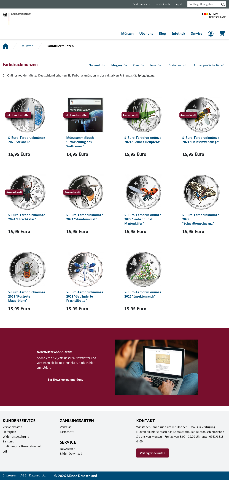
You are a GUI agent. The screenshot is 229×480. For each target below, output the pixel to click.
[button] (223, 4)
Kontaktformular (172, 432)
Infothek (178, 33)
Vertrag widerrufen (152, 448)
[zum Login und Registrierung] (210, 34)
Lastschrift (66, 432)
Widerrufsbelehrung (16, 436)
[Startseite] (5, 46)
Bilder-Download (71, 453)
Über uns (147, 33)
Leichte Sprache (161, 4)
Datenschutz (36, 475)
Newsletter (67, 449)
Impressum (10, 475)
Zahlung (8, 441)
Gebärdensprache (140, 4)
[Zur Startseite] (214, 19)
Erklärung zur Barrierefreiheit (22, 446)
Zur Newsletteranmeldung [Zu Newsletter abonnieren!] (65, 377)
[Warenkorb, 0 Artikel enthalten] (222, 34)
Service (196, 33)
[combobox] (202, 4)
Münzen (128, 33)
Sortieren (178, 65)
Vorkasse (65, 427)
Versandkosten (12, 427)
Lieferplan (9, 432)
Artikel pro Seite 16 (209, 65)
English (176, 4)
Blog (163, 33)
